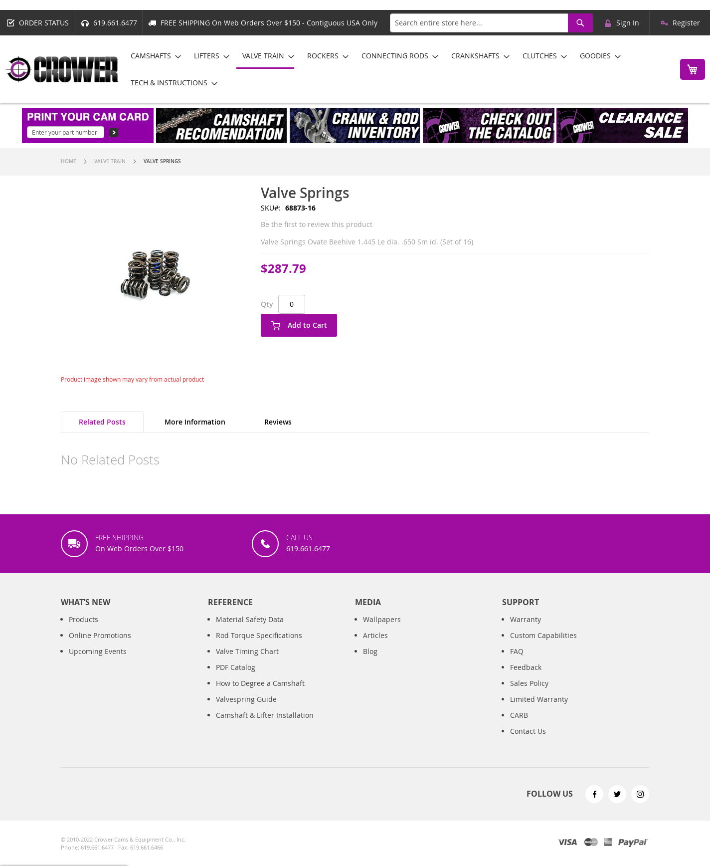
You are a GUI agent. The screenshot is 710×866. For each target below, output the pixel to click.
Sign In (627, 22)
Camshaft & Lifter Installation (265, 725)
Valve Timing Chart (247, 661)
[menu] (397, 69)
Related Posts (102, 422)
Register (686, 22)
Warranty (525, 629)
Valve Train (110, 161)
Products (83, 629)
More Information (195, 422)
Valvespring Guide (246, 709)
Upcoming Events (98, 661)
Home (68, 161)
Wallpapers (382, 629)
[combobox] (491, 22)
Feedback (525, 677)
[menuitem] (153, 55)
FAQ (517, 661)
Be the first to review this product (316, 224)
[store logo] (62, 69)
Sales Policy (529, 693)
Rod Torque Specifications (259, 645)
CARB (519, 725)
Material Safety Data (250, 629)
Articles (375, 645)
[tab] (102, 422)
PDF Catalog (235, 677)
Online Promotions (100, 645)
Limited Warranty (539, 709)
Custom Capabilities (543, 645)
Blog (370, 661)
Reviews (278, 422)
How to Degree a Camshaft (260, 693)
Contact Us (528, 741)
